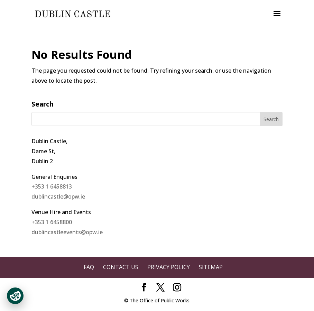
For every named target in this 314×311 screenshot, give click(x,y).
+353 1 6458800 (51, 222)
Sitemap (211, 267)
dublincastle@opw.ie (58, 196)
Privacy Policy (168, 267)
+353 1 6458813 (51, 186)
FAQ (89, 267)
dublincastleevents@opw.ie (67, 232)
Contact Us (120, 267)
